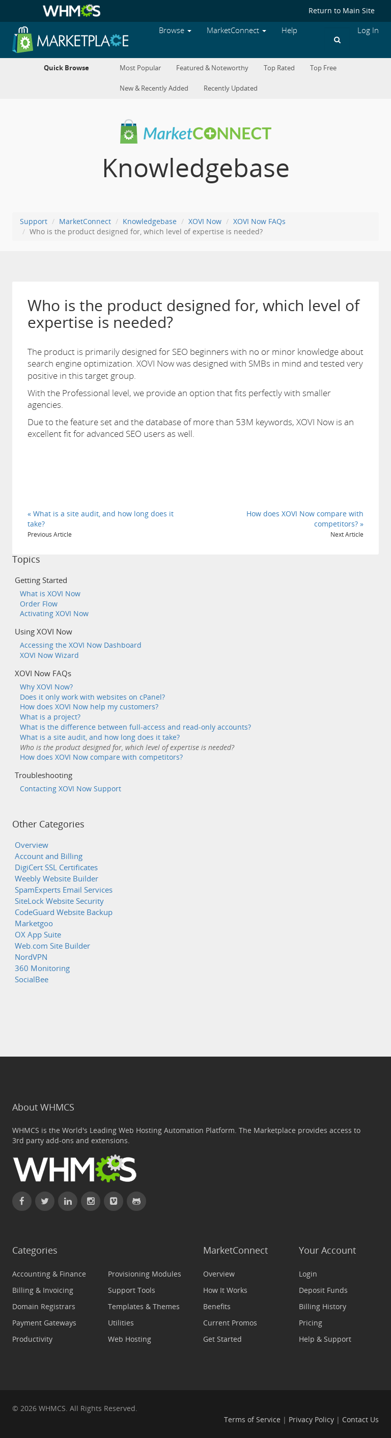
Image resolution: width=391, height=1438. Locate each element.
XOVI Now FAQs (259, 221)
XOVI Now (204, 221)
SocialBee (31, 979)
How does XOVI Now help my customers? (89, 706)
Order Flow (39, 604)
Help (289, 30)
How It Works (225, 1290)
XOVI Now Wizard (49, 655)
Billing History (322, 1306)
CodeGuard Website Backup (64, 912)
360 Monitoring (42, 968)
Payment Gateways (44, 1323)
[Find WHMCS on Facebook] (22, 1201)
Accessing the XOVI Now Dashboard (81, 645)
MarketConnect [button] (236, 30)
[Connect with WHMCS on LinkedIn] (67, 1201)
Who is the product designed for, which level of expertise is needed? (127, 747)
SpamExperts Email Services (64, 889)
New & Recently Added (154, 88)
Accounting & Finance (49, 1274)
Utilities (121, 1323)
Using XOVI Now (43, 631)
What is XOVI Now (50, 593)
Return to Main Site (342, 10)
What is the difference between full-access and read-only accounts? (135, 727)
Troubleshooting (43, 775)
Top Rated (279, 68)
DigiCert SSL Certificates (56, 867)
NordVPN (31, 957)
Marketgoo (34, 923)
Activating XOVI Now (54, 613)
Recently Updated (231, 88)
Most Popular (140, 68)
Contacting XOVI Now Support (70, 788)
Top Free (323, 68)
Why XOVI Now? (46, 687)
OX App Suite (38, 934)
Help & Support (325, 1339)
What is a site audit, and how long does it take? (100, 737)
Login (308, 1274)
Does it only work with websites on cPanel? (92, 697)
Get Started (222, 1339)
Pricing (310, 1323)
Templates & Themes (144, 1306)
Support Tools (131, 1290)
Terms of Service (252, 1419)
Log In (368, 30)
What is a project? (50, 717)
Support (33, 221)
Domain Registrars (43, 1306)
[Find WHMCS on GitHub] (136, 1201)
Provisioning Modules (144, 1274)
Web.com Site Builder (52, 946)
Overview (31, 845)
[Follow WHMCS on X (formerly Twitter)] (44, 1201)
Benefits (217, 1306)
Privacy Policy (311, 1419)
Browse (175, 30)
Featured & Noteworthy (212, 68)
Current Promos (230, 1323)
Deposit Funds (323, 1290)
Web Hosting (129, 1339)
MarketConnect (85, 221)
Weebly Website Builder (56, 878)
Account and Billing (48, 856)
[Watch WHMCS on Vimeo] (113, 1201)
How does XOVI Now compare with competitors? (101, 757)
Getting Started (41, 580)
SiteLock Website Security (59, 901)
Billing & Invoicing (42, 1290)
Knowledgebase (150, 221)
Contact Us (360, 1419)
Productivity (32, 1339)
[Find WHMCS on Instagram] (90, 1201)
